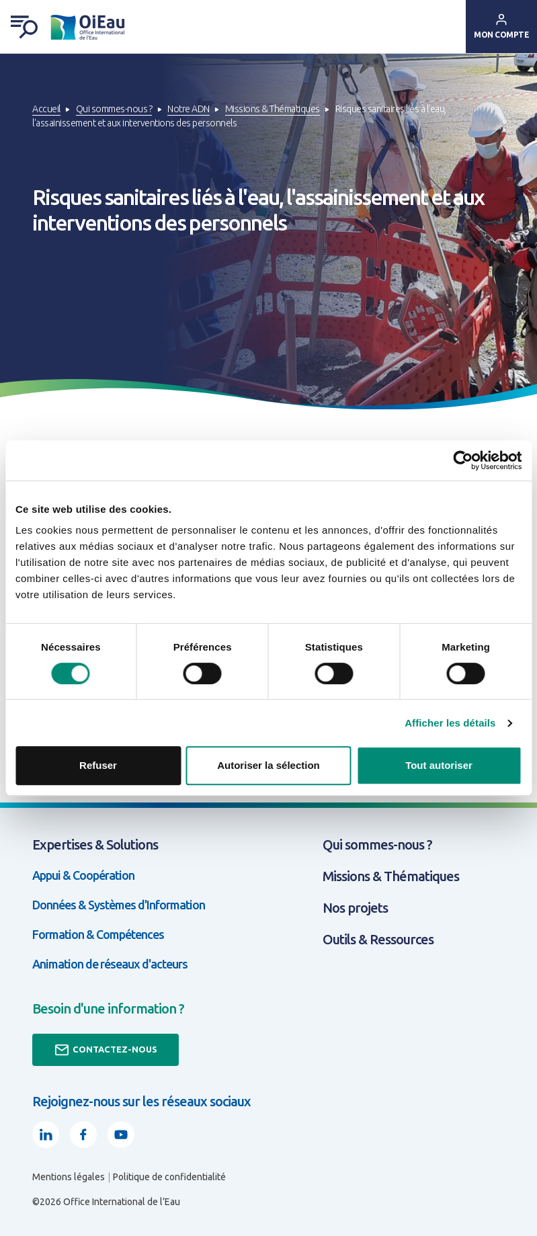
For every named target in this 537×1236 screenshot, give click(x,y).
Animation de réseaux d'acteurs (110, 964)
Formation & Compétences (98, 934)
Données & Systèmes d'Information (118, 904)
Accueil (46, 109)
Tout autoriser (438, 765)
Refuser (98, 765)
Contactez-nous (105, 1050)
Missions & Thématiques (272, 109)
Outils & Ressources (378, 939)
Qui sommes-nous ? (114, 109)
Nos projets (355, 907)
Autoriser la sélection (268, 765)
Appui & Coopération (83, 875)
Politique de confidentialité (169, 1176)
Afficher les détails (450, 723)
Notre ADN (188, 109)
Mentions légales (68, 1176)
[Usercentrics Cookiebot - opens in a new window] (463, 460)
